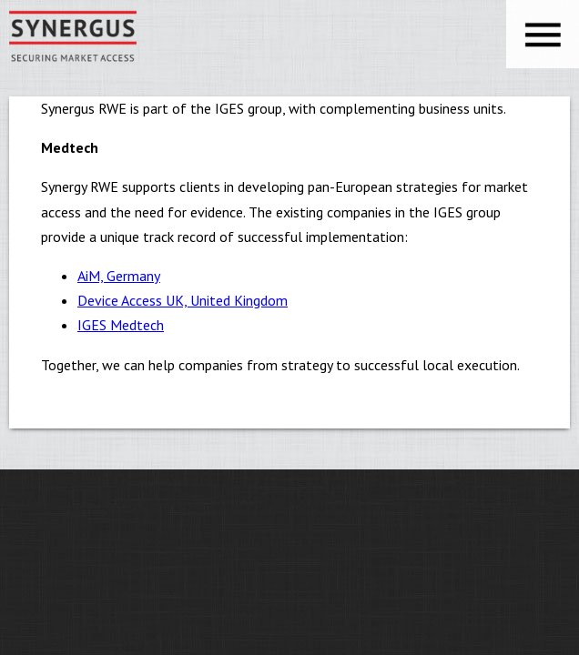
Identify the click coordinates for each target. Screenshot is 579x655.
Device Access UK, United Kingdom (182, 300)
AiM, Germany (118, 276)
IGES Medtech (120, 325)
